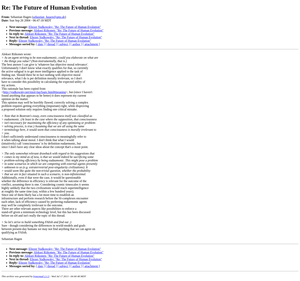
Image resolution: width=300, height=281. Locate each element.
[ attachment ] (91, 44)
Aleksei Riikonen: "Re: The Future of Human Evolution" (69, 30)
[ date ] (40, 44)
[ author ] (76, 44)
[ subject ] (64, 44)
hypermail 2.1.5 (41, 276)
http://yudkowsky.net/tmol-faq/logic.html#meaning (34, 92)
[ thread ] (51, 44)
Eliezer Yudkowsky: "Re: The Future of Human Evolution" (65, 27)
